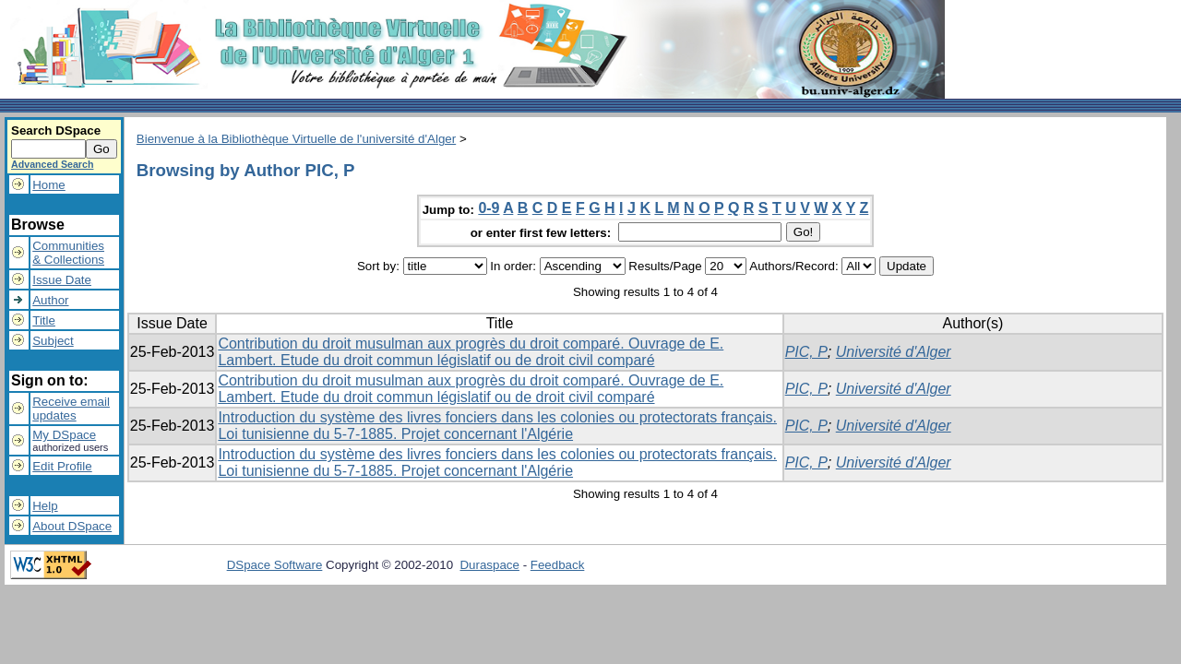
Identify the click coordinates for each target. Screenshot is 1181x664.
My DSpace (64, 435)
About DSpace (72, 526)
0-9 (488, 208)
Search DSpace (56, 130)
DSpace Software (275, 565)
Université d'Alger (893, 352)
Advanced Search (52, 164)
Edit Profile (61, 466)
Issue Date (61, 280)
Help (44, 506)
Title (43, 320)
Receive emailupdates (71, 408)
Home (49, 185)
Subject (52, 341)
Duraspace (489, 565)
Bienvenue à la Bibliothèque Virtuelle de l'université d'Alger (296, 139)
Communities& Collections (68, 253)
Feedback (558, 565)
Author (50, 300)
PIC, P (806, 352)
